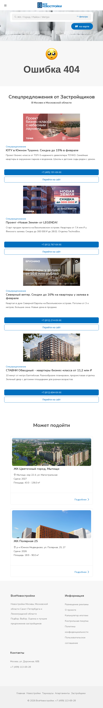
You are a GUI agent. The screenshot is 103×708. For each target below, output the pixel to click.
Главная (21, 693)
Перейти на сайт (51, 179)
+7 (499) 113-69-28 (20, 667)
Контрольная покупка (76, 621)
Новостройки (34, 693)
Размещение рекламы (77, 604)
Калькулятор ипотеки (76, 615)
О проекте (70, 609)
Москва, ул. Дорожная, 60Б (24, 661)
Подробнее (82, 499)
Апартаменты (62, 693)
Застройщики (78, 693)
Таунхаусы (48, 693)
